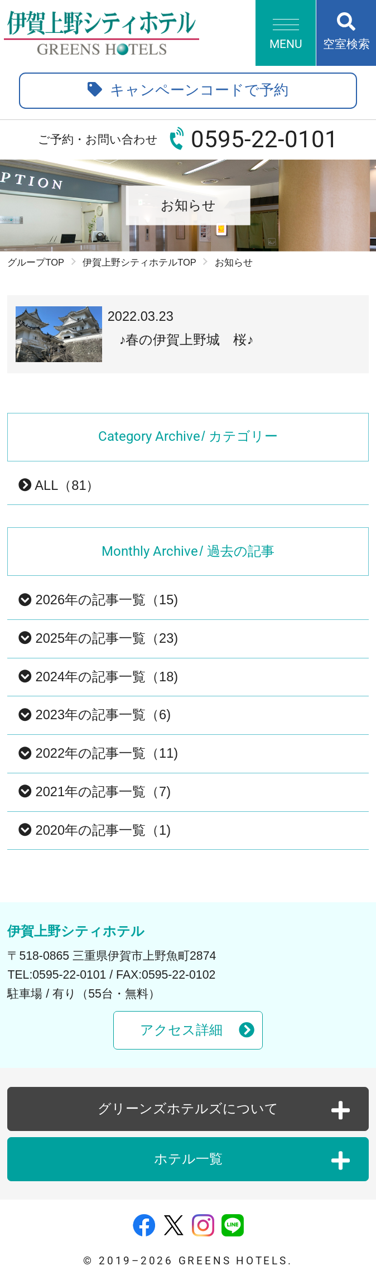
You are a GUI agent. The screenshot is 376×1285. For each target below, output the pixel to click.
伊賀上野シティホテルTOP (139, 262)
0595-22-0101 (264, 139)
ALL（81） (58, 485)
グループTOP (35, 262)
